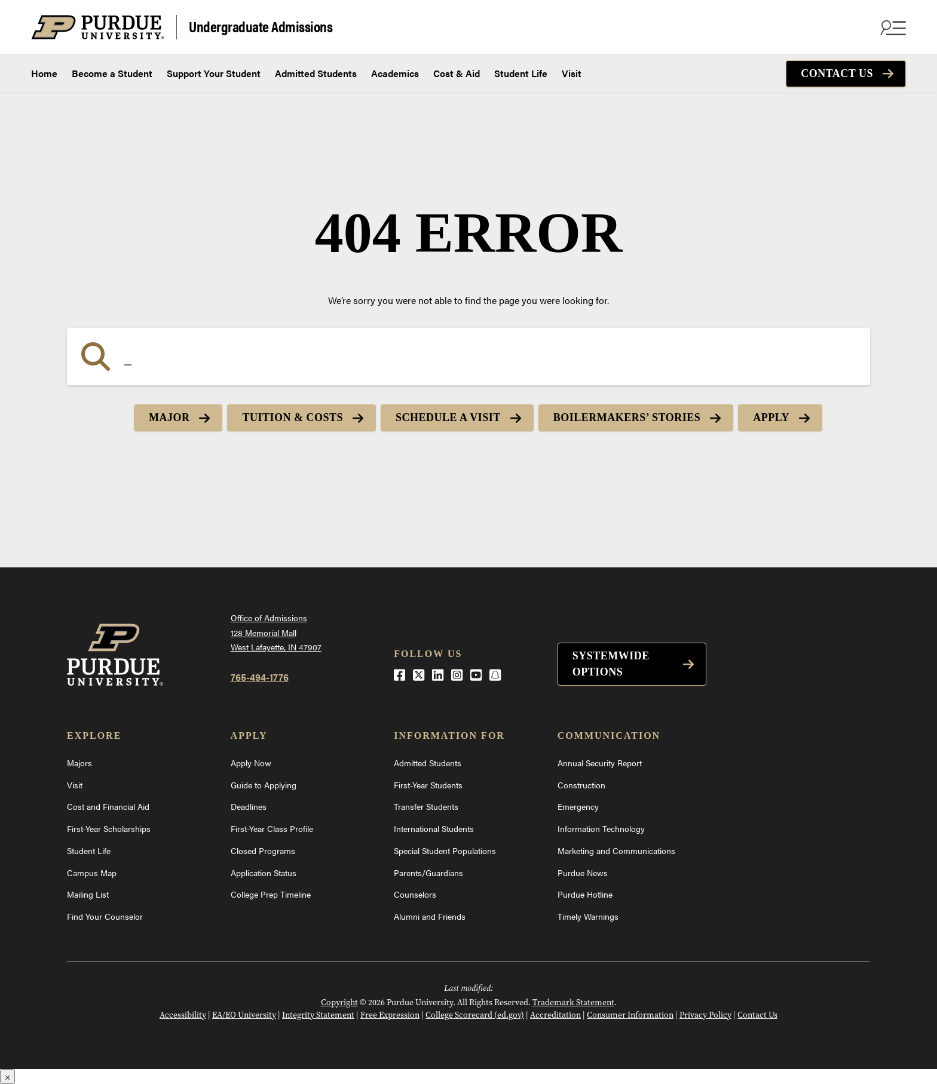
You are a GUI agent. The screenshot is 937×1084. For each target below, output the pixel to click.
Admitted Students (316, 73)
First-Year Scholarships (109, 828)
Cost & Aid (456, 73)
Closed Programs (263, 850)
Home (44, 73)
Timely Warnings (588, 916)
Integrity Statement (318, 1015)
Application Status (263, 873)
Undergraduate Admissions (260, 26)
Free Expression (389, 1015)
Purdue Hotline (585, 894)
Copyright (339, 1002)
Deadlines (249, 806)
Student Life (520, 73)
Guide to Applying (263, 785)
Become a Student (112, 73)
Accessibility (183, 1015)
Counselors (415, 894)
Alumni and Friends (430, 916)
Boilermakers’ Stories (626, 417)
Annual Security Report (600, 763)
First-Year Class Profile (272, 828)
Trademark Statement (573, 1002)
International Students (434, 828)
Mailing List (88, 894)
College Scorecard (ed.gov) (474, 1015)
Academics (395, 73)
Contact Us (837, 73)
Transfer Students (426, 806)
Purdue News (583, 873)
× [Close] (7, 1076)
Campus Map (92, 873)
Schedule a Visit (448, 417)
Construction (581, 785)
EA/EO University (244, 1015)
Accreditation (555, 1015)
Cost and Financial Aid (108, 806)
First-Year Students (428, 785)
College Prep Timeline (271, 894)
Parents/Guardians (428, 873)
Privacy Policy (705, 1015)
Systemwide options (611, 664)
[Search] (468, 356)
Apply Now (251, 763)
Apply (771, 417)
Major (169, 417)
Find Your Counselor (105, 916)
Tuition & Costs (292, 417)
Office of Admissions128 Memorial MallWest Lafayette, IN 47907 (276, 632)
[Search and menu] (891, 27)
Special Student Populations (445, 850)
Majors (79, 763)
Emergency (578, 806)
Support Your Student (214, 73)
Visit (571, 73)
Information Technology (601, 828)
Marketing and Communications (616, 850)
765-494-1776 (260, 677)
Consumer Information (630, 1015)
